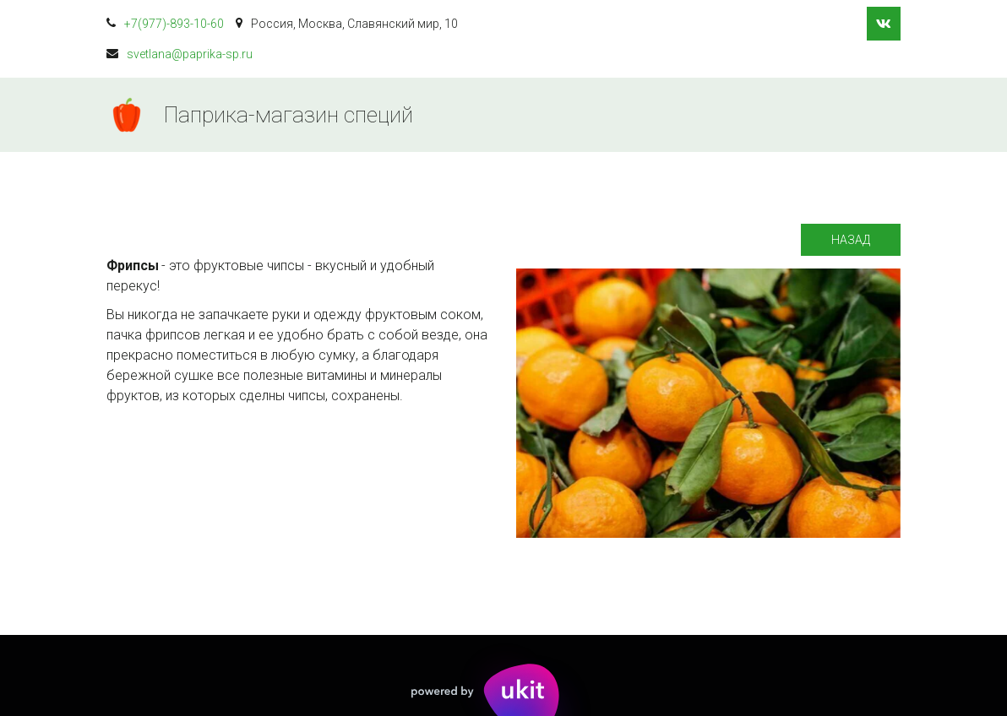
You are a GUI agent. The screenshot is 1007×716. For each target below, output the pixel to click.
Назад (850, 240)
